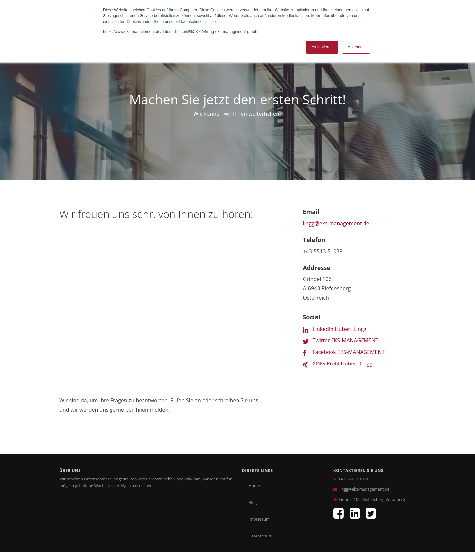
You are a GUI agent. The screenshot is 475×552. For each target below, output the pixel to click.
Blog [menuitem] (253, 446)
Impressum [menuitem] (259, 463)
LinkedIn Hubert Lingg (340, 328)
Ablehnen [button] (356, 47)
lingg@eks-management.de (336, 223)
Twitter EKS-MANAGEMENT (346, 340)
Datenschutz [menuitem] (260, 480)
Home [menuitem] (254, 429)
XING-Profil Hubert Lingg (343, 363)
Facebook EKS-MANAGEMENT (349, 351)
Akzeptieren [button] (322, 47)
